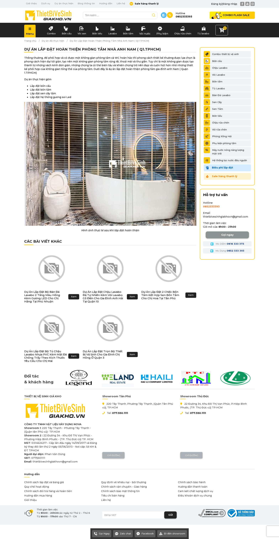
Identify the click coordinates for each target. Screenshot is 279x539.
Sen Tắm (213, 109)
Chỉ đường (113, 455)
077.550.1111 (120, 413)
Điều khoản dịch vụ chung (195, 495)
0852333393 (211, 206)
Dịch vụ (45, 3)
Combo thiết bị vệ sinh (221, 54)
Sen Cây (213, 102)
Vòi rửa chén (215, 129)
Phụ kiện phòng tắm (220, 143)
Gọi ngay (227, 234)
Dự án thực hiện (63, 3)
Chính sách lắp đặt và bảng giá (44, 482)
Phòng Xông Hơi (217, 136)
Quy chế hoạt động (36, 486)
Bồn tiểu (97, 30)
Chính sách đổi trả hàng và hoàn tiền (48, 491)
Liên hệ (121, 3)
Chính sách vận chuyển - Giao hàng (124, 486)
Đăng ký (216, 4)
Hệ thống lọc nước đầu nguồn (225, 160)
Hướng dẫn (105, 3)
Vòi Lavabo (214, 75)
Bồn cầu (67, 30)
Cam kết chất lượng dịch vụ (195, 491)
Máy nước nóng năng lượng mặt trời (224, 151)
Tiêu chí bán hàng (112, 495)
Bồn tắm (128, 30)
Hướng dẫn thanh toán (192, 486)
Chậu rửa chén (182, 30)
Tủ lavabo (203, 30)
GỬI (170, 514)
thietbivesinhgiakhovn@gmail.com (225, 216)
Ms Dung (227, 250)
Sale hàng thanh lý (144, 4)
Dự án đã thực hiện (53, 40)
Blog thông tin (86, 3)
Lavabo (112, 30)
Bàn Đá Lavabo (217, 95)
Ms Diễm (227, 243)
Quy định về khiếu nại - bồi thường (123, 482)
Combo (51, 30)
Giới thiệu (31, 3)
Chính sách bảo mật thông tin (120, 491)
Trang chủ (30, 40)
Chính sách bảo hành (192, 482)
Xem (74, 296)
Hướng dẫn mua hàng (38, 495)
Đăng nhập (230, 4)
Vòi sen (82, 30)
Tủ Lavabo (214, 88)
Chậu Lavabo (215, 68)
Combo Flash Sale (236, 15)
